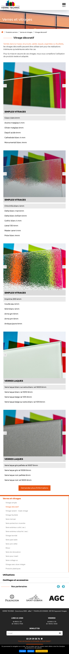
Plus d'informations (41, 651)
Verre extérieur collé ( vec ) (16, 527)
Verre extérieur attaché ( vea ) (17, 531)
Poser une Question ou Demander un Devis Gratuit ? (34, 641)
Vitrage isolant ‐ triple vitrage (17, 511)
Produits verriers (12, 32)
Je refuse (30, 651)
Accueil (2, 32)
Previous (5, 85)
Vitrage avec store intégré (15, 564)
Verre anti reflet (11, 544)
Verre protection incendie (15, 523)
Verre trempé (11, 519)
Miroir (8, 548)
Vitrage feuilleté (12, 515)
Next (64, 85)
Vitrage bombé (11, 536)
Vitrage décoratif (41, 32)
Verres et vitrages (26, 32)
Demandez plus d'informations (34, 488)
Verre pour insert (12, 556)
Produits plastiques (13, 569)
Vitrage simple (11, 503)
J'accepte (22, 651)
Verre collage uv (12, 560)
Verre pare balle (11, 540)
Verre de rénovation (13, 552)
